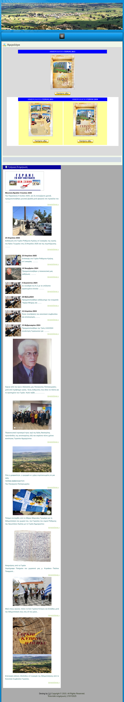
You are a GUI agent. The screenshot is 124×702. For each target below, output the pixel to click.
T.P (49, 694)
